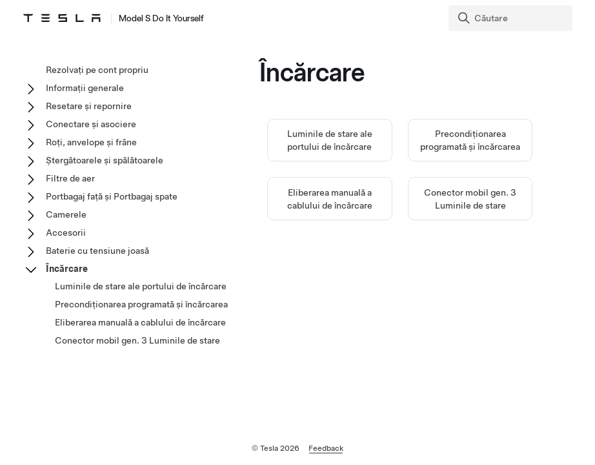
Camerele (66, 214)
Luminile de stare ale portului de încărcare (141, 286)
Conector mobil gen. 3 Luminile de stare (137, 340)
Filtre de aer (70, 178)
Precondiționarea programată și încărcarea (141, 304)
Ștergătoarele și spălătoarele (104, 160)
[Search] (511, 18)
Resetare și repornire (89, 106)
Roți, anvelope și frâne (91, 142)
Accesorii (66, 232)
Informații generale (85, 88)
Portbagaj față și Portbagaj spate (111, 196)
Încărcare (67, 269)
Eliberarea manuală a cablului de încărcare (140, 322)
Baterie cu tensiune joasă (97, 250)
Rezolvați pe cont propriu (97, 70)
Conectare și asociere (91, 124)
